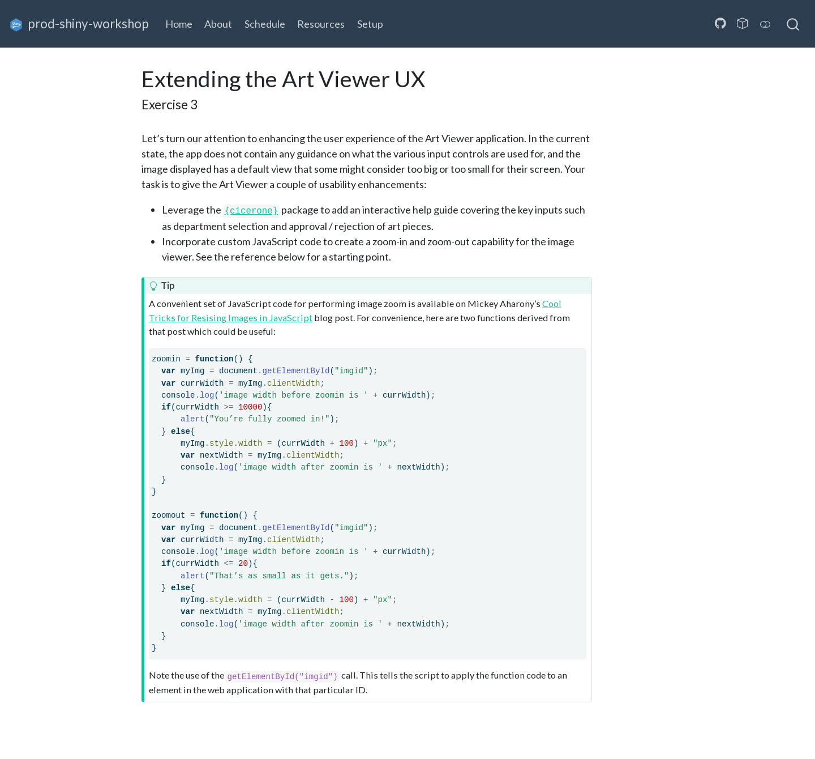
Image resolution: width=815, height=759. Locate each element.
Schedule (264, 24)
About (218, 24)
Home (178, 24)
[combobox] (793, 23)
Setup (370, 24)
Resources (321, 24)
